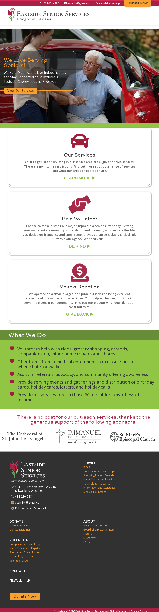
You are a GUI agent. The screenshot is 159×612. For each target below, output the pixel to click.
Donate (16, 517)
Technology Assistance (96, 480)
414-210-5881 (51, 3)
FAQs (86, 538)
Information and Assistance (99, 484)
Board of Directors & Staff (98, 526)
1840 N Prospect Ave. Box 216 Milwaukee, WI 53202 (35, 485)
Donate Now (25, 592)
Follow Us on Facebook (31, 504)
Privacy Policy (139, 607)
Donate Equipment (20, 526)
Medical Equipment (94, 488)
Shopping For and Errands (98, 471)
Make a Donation (19, 522)
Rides (86, 463)
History (87, 530)
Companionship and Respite (100, 467)
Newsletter (89, 534)
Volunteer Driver (19, 557)
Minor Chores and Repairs (98, 476)
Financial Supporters (95, 522)
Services (90, 459)
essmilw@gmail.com (79, 3)
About (89, 517)
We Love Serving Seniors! (25, 59)
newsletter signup (109, 3)
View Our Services (20, 87)
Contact (18, 568)
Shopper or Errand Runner (25, 549)
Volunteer (19, 536)
